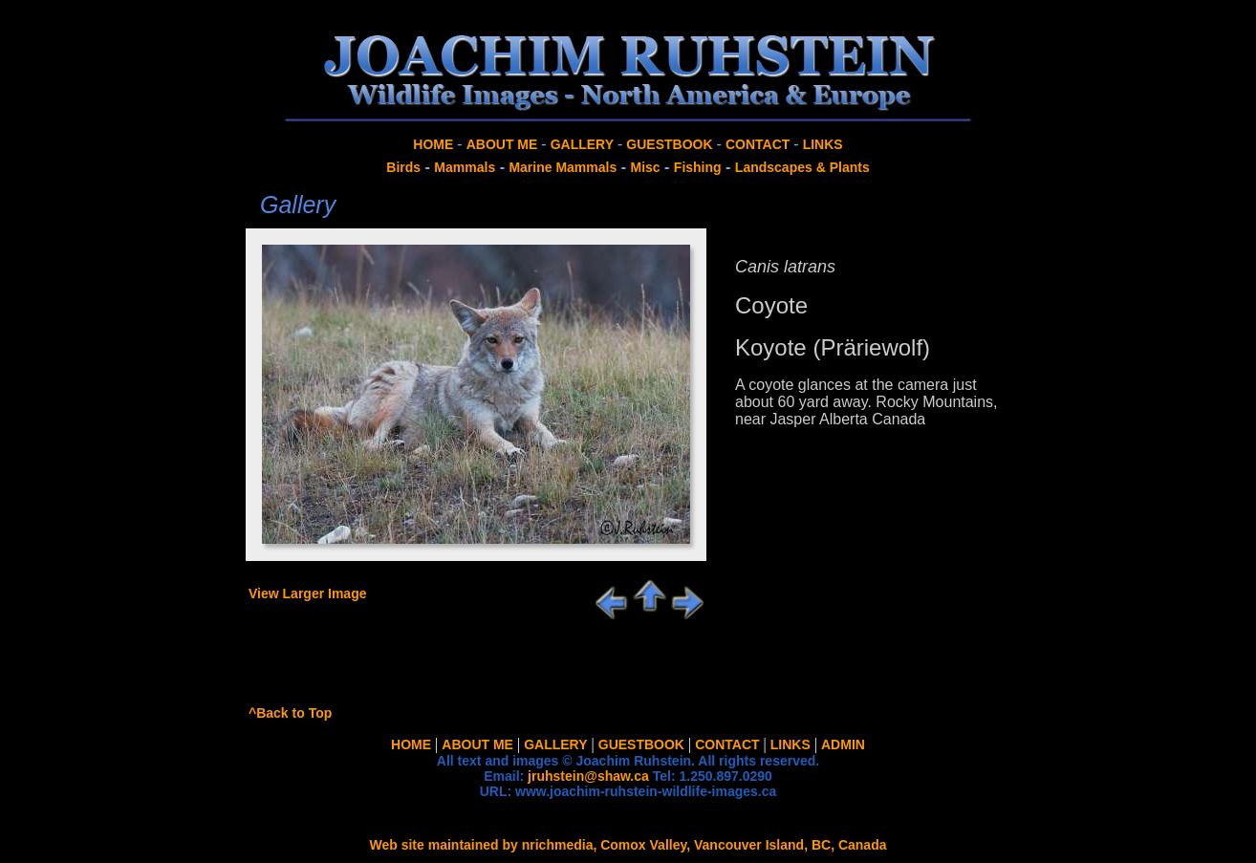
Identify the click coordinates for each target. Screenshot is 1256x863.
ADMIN (843, 744)
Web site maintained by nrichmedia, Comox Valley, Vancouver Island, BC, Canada (628, 844)
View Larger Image (307, 593)
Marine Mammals (563, 167)
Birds (403, 167)
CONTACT (757, 144)
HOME (433, 144)
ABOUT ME (502, 144)
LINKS (823, 144)
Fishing (698, 167)
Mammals (464, 167)
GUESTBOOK (669, 144)
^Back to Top (290, 713)
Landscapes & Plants (802, 167)
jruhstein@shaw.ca (588, 776)
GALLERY (582, 144)
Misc (645, 167)
